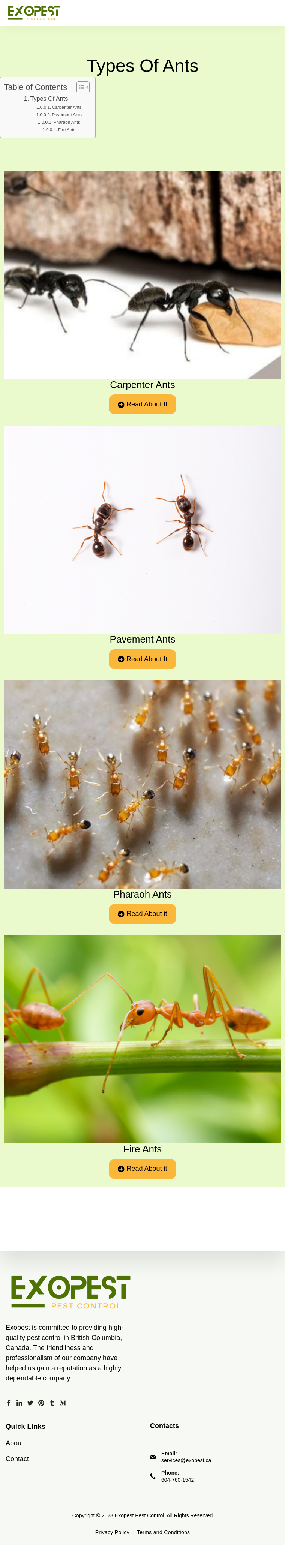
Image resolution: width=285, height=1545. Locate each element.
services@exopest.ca (186, 1460)
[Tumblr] (52, 1403)
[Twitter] (30, 1403)
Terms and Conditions (163, 1532)
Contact (17, 1459)
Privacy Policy (112, 1532)
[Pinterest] (41, 1403)
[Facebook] (9, 1403)
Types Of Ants (49, 98)
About (14, 1443)
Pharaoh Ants (67, 122)
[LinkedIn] (19, 1403)
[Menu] (274, 13)
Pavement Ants (67, 114)
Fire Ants (67, 129)
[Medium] (63, 1403)
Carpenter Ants (67, 107)
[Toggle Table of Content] (79, 87)
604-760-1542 (177, 1480)
